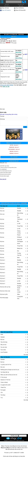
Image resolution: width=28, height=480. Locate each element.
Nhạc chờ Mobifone (20, 7)
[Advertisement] (14, 317)
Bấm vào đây (6, 86)
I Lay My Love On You (6, 365)
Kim (18, 252)
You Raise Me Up (5, 373)
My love (2, 209)
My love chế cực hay (5, 287)
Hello (2, 335)
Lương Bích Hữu (20, 298)
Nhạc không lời (20, 215)
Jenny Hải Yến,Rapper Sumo (20, 242)
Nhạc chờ (2, 32)
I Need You (3, 388)
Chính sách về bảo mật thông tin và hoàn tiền (14, 457)
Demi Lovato (18, 292)
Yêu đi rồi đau (4, 343)
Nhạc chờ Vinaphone (6, 10)
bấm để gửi (18, 62)
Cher (6, 163)
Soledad (3, 338)
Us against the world (5, 385)
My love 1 (2, 261)
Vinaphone (7, 32)
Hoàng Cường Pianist (18, 234)
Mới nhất (7, 4)
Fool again (3, 391)
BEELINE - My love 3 (14, 152)
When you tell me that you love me (9, 375)
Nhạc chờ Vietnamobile (21, 10)
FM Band (19, 238)
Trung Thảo (20, 227)
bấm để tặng (19, 58)
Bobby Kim (19, 249)
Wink (18, 258)
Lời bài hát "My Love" (14, 162)
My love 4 (2, 284)
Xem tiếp (26, 355)
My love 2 (2, 270)
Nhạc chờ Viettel (5, 7)
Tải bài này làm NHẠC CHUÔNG (6, 85)
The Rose (3, 396)
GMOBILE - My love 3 (14, 154)
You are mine (4, 348)
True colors (3, 350)
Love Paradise (4, 353)
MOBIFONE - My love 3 (14, 148)
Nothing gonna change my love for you (10, 370)
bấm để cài (18, 52)
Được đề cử (6, 5)
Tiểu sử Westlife (14, 158)
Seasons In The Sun (5, 380)
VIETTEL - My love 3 (14, 146)
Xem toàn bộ (3, 180)
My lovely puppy (4, 298)
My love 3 (16, 32)
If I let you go (4, 378)
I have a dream (4, 383)
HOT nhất (21, 5)
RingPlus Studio (19, 288)
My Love (2, 211)
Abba (18, 295)
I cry (2, 398)
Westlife (11, 32)
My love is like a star (5, 292)
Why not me (3, 345)
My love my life (4, 295)
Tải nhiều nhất (21, 4)
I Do (2, 393)
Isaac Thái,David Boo (19, 220)
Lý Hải (18, 224)
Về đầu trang (14, 436)
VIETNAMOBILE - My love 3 (14, 150)
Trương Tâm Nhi (19, 255)
